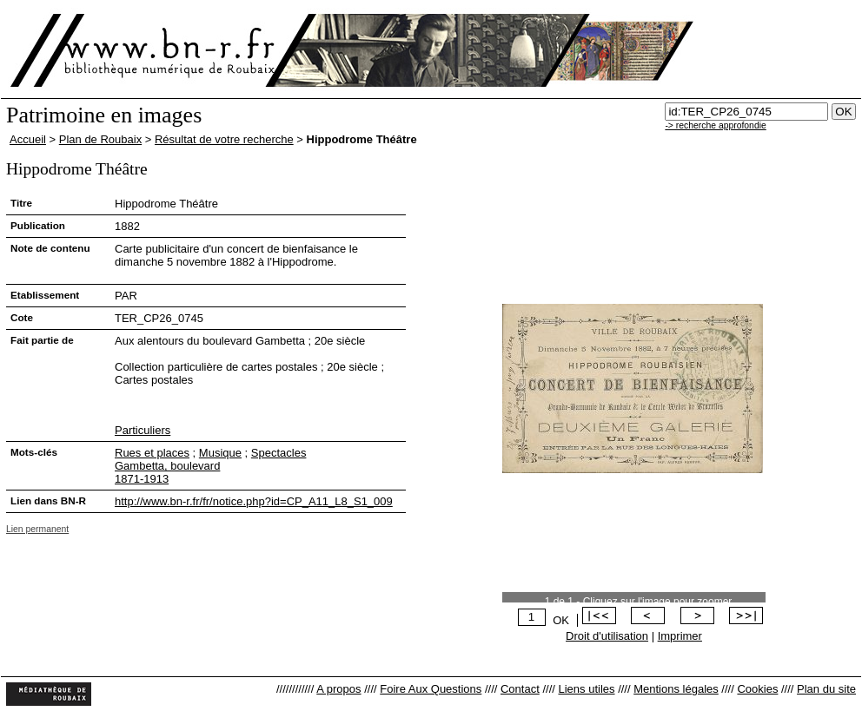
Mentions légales (676, 688)
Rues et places (152, 452)
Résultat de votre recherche (224, 139)
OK (561, 620)
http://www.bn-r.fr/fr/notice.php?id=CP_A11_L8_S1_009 (254, 501)
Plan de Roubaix (100, 139)
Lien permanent (37, 529)
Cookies (757, 688)
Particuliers (142, 430)
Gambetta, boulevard (167, 465)
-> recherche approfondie (715, 125)
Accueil (28, 139)
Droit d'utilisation (607, 635)
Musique (220, 452)
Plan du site (826, 688)
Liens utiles (586, 688)
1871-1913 (142, 478)
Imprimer (680, 635)
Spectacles (279, 452)
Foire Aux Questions (430, 688)
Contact (520, 688)
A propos (338, 688)
